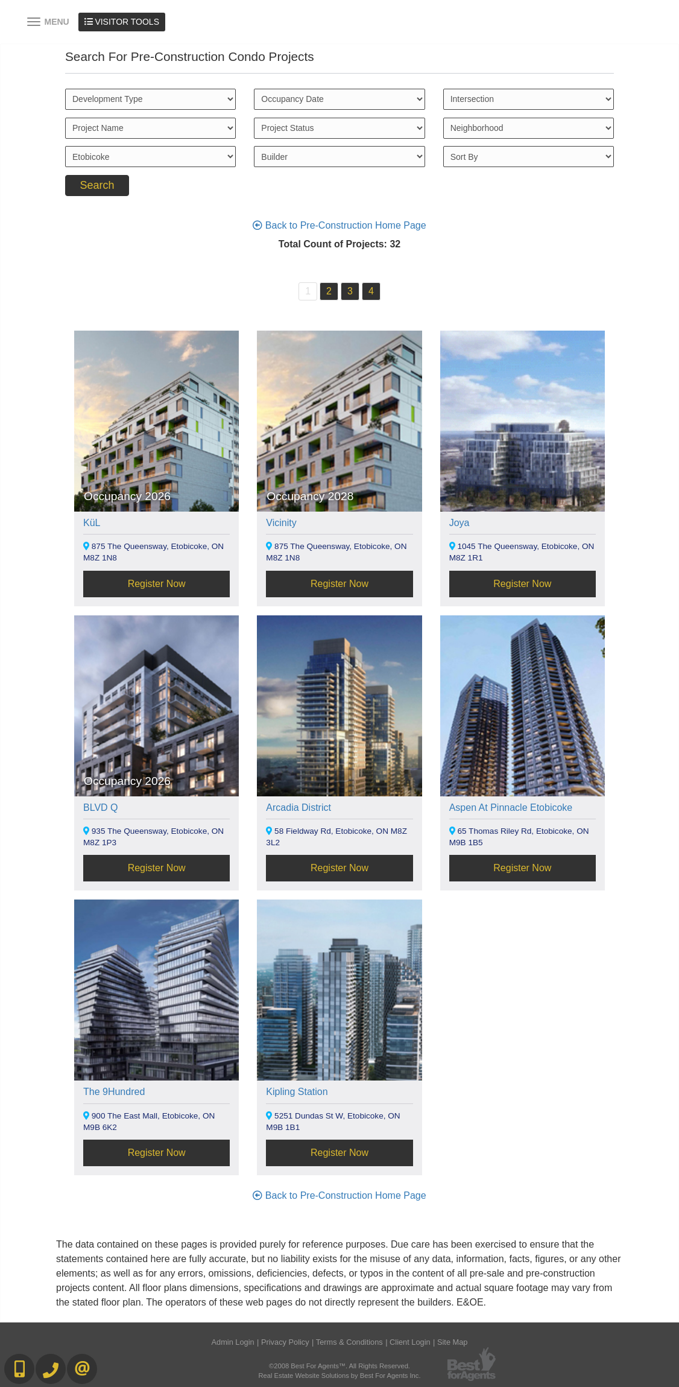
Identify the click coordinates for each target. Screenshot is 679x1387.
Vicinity (281, 523)
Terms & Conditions (349, 1342)
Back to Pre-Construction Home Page (339, 225)
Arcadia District (298, 807)
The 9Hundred (114, 1092)
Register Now (157, 584)
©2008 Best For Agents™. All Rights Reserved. (339, 1366)
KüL (91, 523)
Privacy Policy (285, 1342)
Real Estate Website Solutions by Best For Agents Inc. (339, 1375)
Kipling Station (296, 1092)
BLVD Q (100, 807)
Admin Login (233, 1342)
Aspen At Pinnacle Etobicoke (511, 807)
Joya (459, 523)
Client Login (410, 1342)
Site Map (452, 1342)
